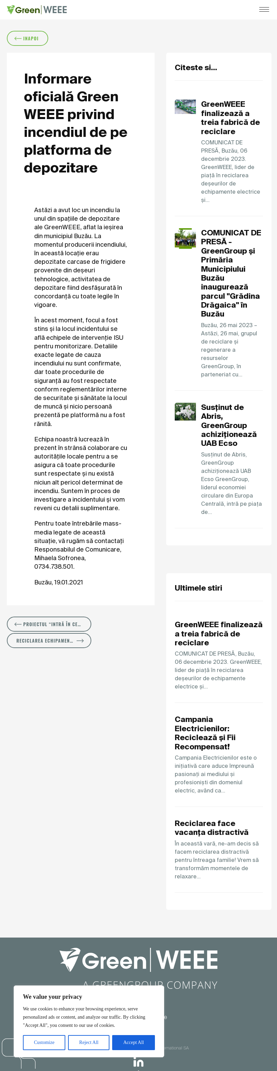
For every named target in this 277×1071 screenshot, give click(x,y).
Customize (44, 1042)
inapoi (26, 38)
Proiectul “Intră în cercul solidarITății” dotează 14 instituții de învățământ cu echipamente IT (52, 624)
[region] (89, 1021)
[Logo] (37, 9)
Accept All (133, 1042)
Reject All (88, 1042)
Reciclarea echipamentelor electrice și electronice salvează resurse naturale (53, 640)
